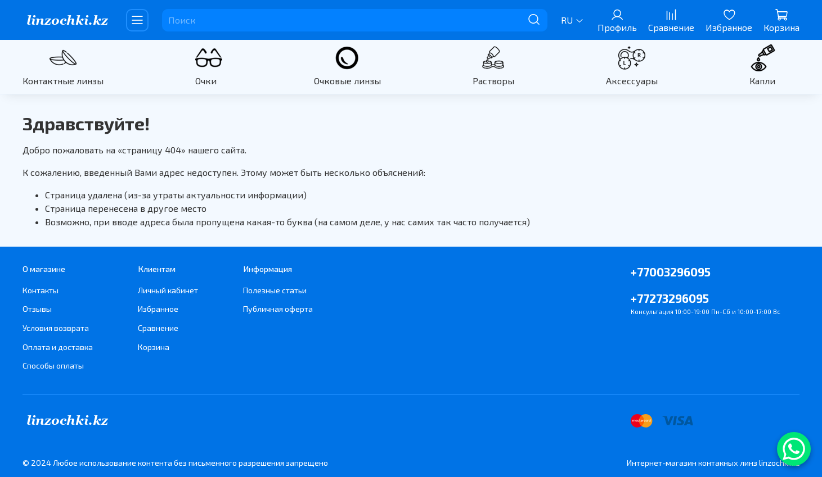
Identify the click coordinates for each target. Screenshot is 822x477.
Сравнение (158, 328)
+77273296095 (670, 298)
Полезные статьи (275, 290)
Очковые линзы (347, 80)
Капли (762, 80)
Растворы (493, 80)
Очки (206, 80)
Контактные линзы (63, 80)
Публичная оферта (278, 309)
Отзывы (37, 309)
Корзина (153, 347)
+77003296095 (671, 272)
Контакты (41, 290)
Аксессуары (632, 80)
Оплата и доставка (58, 347)
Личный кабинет (168, 290)
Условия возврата (56, 328)
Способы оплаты (53, 365)
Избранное (158, 309)
